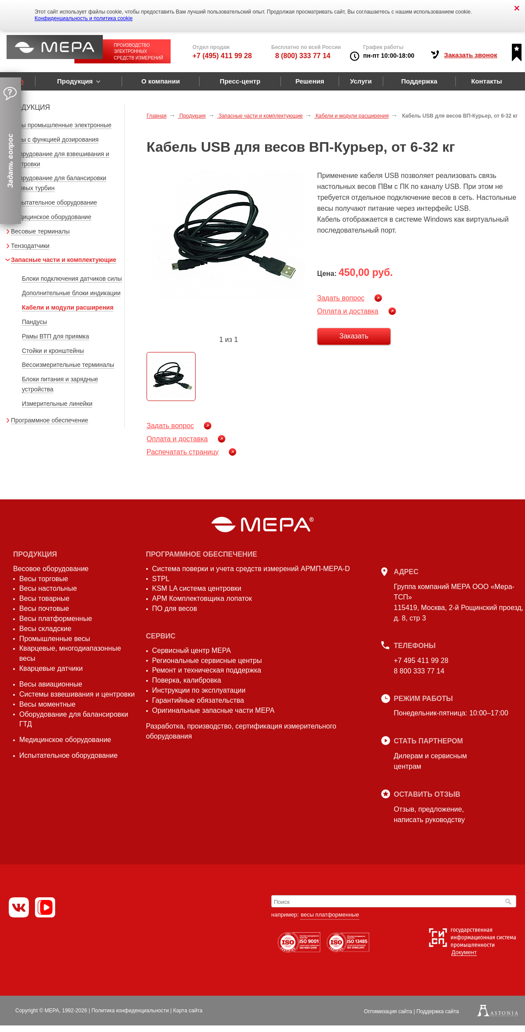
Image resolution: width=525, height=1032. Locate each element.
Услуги (361, 81)
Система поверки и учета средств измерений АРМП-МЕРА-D (251, 568)
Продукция (75, 81)
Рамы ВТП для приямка (55, 336)
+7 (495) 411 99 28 (222, 55)
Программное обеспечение (49, 420)
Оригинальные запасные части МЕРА (213, 710)
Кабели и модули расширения (67, 307)
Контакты (486, 81)
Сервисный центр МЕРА (191, 650)
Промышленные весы (54, 638)
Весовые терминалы (40, 231)
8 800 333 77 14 (419, 671)
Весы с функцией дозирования (54, 139)
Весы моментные (47, 704)
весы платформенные (330, 914)
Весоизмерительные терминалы (68, 364)
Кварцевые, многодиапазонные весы (70, 653)
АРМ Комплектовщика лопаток (202, 598)
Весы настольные (48, 588)
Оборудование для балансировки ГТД (73, 719)
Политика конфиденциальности (130, 1011)
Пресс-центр (240, 81)
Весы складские (45, 628)
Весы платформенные (55, 618)
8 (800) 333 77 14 (302, 55)
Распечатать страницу (183, 452)
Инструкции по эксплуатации (199, 690)
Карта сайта (188, 1011)
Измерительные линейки (57, 403)
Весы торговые (43, 578)
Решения (309, 81)
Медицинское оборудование (51, 216)
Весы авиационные (50, 684)
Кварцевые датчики (51, 668)
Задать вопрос (340, 298)
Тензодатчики (30, 245)
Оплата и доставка (347, 311)
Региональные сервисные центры (207, 660)
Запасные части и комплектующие (63, 259)
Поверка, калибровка (186, 680)
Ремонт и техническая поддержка (206, 670)
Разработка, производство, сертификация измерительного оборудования (241, 731)
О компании (160, 81)
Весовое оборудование (50, 568)
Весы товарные (44, 598)
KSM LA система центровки (197, 588)
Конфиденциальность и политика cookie (84, 18)
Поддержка (419, 81)
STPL (161, 578)
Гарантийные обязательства (198, 700)
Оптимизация (388, 1011)
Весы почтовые (44, 608)
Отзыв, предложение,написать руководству (429, 814)
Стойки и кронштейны (53, 350)
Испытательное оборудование (54, 202)
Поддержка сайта (437, 1011)
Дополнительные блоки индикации (71, 292)
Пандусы (34, 321)
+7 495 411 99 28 (421, 660)
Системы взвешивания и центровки (77, 694)
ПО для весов (174, 608)
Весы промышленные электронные (61, 125)
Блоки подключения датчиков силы (72, 278)
